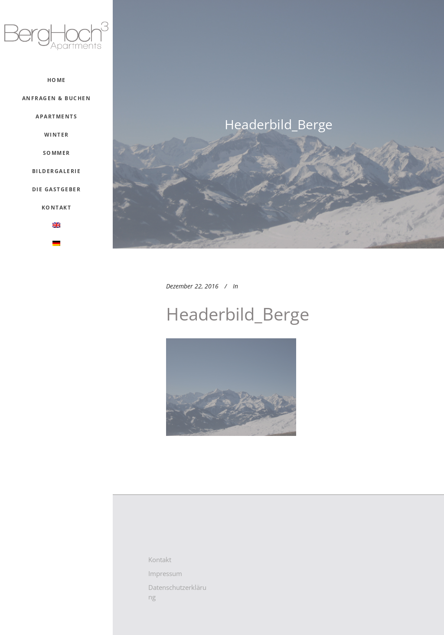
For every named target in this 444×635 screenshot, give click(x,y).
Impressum (165, 573)
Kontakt (159, 559)
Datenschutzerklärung (177, 592)
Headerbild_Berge (237, 314)
